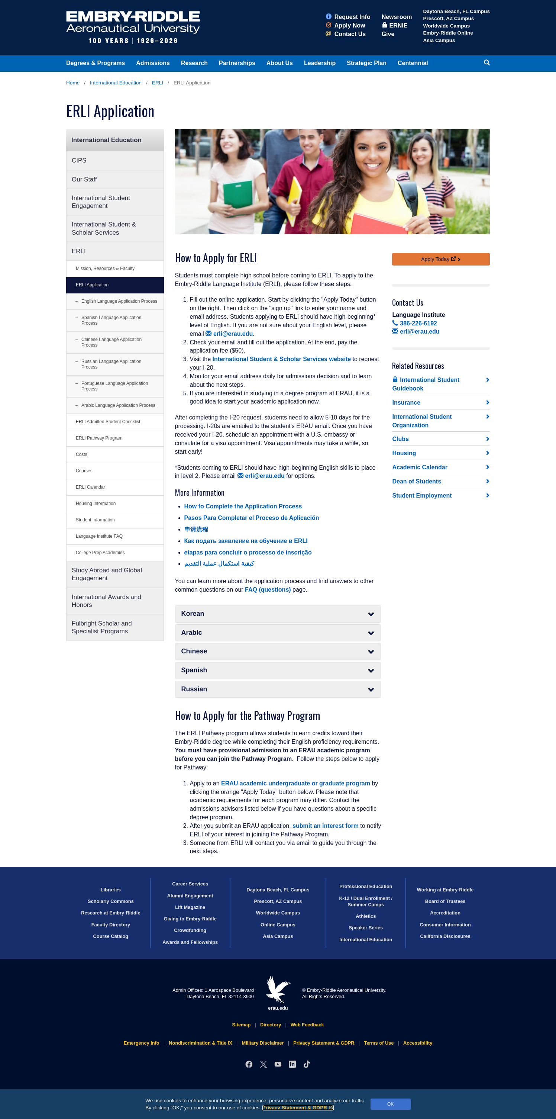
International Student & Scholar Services (104, 228)
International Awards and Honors (106, 601)
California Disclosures (445, 936)
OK (390, 1104)
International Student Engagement (101, 201)
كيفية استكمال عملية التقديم (219, 563)
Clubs (400, 439)
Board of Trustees (445, 901)
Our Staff (84, 179)
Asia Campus (439, 40)
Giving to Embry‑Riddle (190, 919)
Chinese (278, 651)
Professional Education (365, 886)
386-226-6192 (414, 323)
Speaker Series (366, 927)
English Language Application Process (119, 301)
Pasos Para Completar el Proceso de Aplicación (251, 518)
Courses (84, 470)
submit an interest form (325, 826)
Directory (270, 1025)
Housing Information (96, 503)
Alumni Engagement (190, 895)
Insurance (406, 402)
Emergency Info (141, 1043)
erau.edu (278, 993)
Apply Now (345, 25)
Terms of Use (379, 1043)
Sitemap (241, 1025)
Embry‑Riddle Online (448, 33)
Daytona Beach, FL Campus (456, 11)
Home (73, 83)
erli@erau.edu (229, 334)
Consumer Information (445, 924)
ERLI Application (92, 284)
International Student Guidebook (425, 384)
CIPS (79, 160)
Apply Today (438, 259)
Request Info (348, 17)
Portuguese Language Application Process (114, 386)
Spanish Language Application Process (111, 320)
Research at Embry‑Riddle (110, 913)
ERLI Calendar (90, 487)
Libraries (111, 890)
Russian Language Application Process (111, 364)
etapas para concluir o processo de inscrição (248, 552)
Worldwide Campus (446, 26)
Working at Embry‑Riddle (445, 890)
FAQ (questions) (268, 589)
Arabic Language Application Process (118, 405)
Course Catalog (111, 936)
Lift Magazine (190, 907)
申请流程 (196, 529)
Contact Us (346, 34)
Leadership (320, 63)
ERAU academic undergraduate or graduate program (295, 783)
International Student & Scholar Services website (282, 359)
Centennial (413, 63)
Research (194, 63)
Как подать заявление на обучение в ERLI (246, 541)
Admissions (153, 63)
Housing (404, 453)
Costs (81, 454)
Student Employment (422, 495)
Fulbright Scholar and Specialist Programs (102, 627)
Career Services (190, 884)
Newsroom (397, 17)
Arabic (278, 633)
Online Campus (278, 924)
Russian (278, 689)
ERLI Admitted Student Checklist (108, 421)
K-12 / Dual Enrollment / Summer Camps (365, 901)
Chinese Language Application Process (111, 342)
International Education (116, 83)
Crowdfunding (190, 930)
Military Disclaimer (263, 1043)
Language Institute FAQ (99, 536)
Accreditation (445, 913)
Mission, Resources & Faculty (105, 268)
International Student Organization (422, 421)
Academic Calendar (419, 467)
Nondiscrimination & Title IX (200, 1043)
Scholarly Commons (111, 901)
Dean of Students (416, 481)
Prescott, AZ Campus (448, 18)
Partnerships (237, 63)
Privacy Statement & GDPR (298, 1107)
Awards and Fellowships (190, 942)
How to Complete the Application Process (243, 506)
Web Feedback (307, 1025)
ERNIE (395, 25)
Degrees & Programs (95, 63)
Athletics (366, 916)
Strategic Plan (367, 63)
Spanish (278, 670)
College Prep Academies (100, 552)
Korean (278, 614)
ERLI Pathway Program (99, 438)
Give (388, 34)
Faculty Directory (110, 924)
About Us (279, 63)
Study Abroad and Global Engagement (107, 574)
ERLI (157, 83)
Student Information (95, 519)
